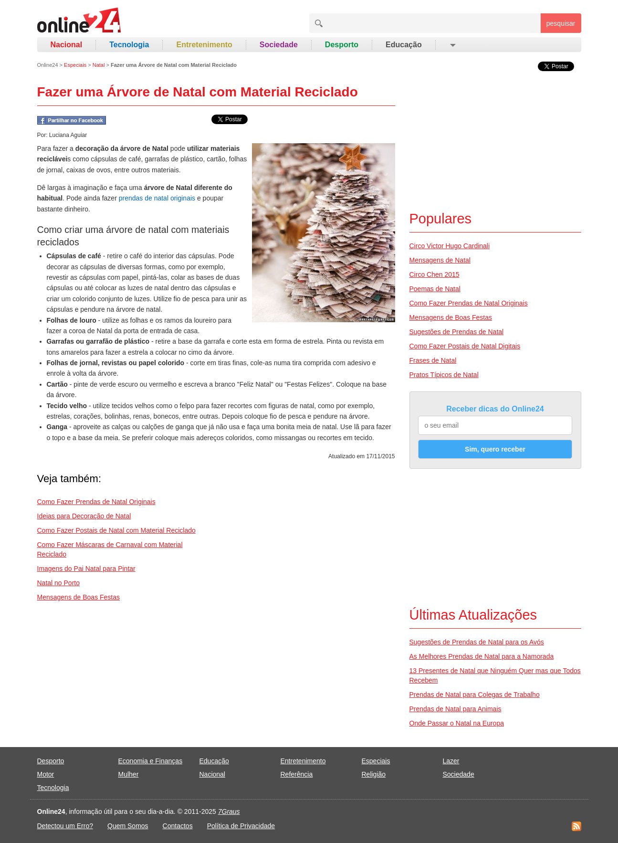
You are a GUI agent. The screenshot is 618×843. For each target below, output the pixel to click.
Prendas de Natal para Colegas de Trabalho (474, 694)
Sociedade (279, 45)
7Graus (229, 811)
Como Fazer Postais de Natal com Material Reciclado (116, 530)
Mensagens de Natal (440, 260)
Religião (374, 774)
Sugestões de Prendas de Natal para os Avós (476, 642)
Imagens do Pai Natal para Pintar (86, 568)
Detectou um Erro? (65, 826)
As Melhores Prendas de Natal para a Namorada (481, 656)
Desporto (341, 45)
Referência (297, 774)
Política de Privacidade (241, 826)
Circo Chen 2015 (434, 274)
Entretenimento (204, 45)
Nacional (67, 45)
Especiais (75, 65)
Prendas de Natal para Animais (455, 709)
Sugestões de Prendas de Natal (456, 332)
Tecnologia (129, 45)
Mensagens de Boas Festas (78, 597)
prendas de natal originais (157, 198)
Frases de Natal (433, 360)
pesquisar (561, 23)
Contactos (178, 826)
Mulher (128, 774)
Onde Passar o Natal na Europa (456, 723)
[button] (452, 45)
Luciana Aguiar (68, 135)
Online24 (47, 65)
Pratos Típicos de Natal (444, 375)
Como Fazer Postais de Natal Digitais (465, 346)
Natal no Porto (58, 583)
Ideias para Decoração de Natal (84, 516)
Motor (45, 774)
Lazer (451, 761)
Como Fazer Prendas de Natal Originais (96, 502)
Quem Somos (127, 826)
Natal (99, 65)
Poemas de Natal (435, 289)
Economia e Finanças (150, 761)
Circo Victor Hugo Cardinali (449, 246)
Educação (404, 45)
